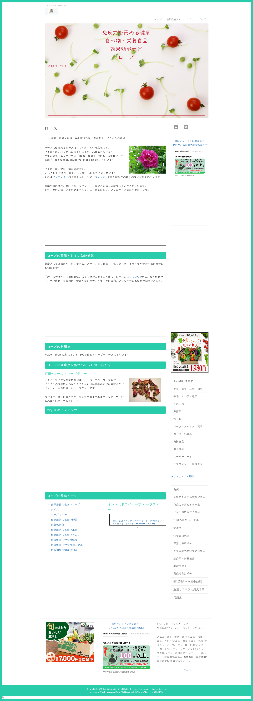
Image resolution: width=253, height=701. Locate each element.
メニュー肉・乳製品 (186, 645)
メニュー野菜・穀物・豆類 (172, 636)
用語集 (177, 597)
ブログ (202, 19)
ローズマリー (59, 514)
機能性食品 (180, 565)
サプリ (190, 19)
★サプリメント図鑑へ (183, 476)
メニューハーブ (165, 645)
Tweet (187, 670)
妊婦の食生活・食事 (186, 520)
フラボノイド (60, 176)
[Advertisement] (126, 93)
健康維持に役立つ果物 (64, 529)
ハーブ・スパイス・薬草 (188, 426)
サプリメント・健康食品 (188, 464)
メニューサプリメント (182, 649)
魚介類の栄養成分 (184, 558)
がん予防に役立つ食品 (186, 512)
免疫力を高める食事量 (186, 504)
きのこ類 (178, 403)
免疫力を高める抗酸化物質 (189, 497)
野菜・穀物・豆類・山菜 (188, 388)
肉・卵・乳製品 (182, 434)
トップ (158, 19)
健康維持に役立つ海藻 (64, 539)
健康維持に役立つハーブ (65, 504)
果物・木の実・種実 (185, 396)
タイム (55, 509)
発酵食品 (178, 441)
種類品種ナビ (174, 19)
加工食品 (178, 449)
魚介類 (177, 418)
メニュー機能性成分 (176, 653)
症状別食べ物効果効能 (64, 549)
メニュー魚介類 (197, 641)
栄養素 (177, 528)
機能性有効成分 (182, 573)
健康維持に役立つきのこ (65, 534)
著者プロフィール (180, 661)
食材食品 (178, 657)
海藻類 (177, 411)
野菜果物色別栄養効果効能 (189, 550)
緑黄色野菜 (57, 524)
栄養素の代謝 (181, 535)
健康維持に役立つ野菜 (64, 519)
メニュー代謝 (196, 653)
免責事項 (162, 628)
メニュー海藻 (180, 641)
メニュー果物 (195, 636)
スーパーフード (182, 456)
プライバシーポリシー (180, 628)
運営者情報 (163, 661)
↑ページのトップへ (167, 624)
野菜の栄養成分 (182, 543)
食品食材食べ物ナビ (111, 689)
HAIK (160, 692)
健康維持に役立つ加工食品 (67, 544)
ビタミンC (98, 176)
